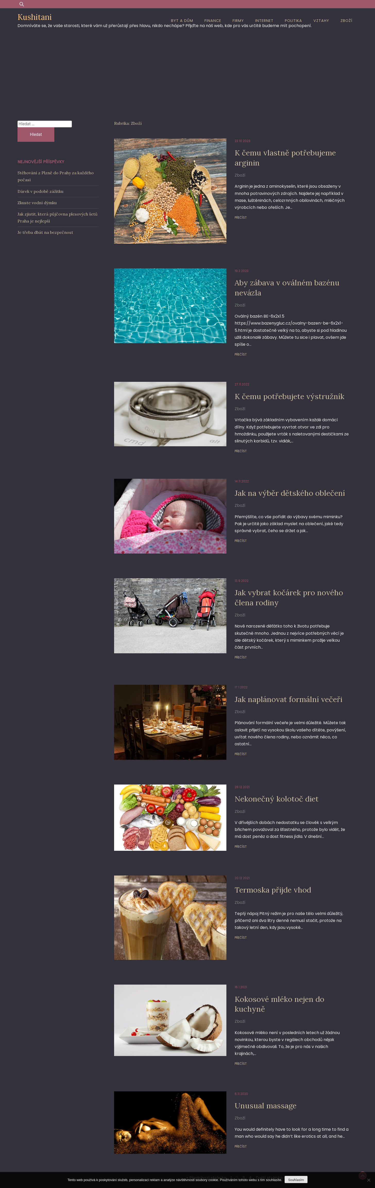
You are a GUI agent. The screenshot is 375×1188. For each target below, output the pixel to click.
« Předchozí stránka (206, 1103)
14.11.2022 (228, 454)
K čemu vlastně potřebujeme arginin (276, 157)
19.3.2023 (228, 258)
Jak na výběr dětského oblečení (280, 466)
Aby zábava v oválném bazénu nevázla (278, 275)
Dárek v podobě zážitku (40, 191)
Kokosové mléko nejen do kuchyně (269, 940)
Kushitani (35, 17)
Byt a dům (182, 20)
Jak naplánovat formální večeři (279, 656)
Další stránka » (270, 1103)
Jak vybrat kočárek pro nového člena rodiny (279, 561)
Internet (264, 20)
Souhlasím (296, 1180)
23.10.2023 (229, 141)
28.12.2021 (228, 735)
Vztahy (321, 20)
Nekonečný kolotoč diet (266, 747)
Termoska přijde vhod (262, 836)
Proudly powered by (148, 1135)
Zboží (346, 20)
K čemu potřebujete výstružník (280, 376)
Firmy (238, 20)
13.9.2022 (228, 545)
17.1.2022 (227, 644)
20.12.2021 (228, 825)
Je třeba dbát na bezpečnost (45, 232)
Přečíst (227, 217)
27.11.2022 (228, 364)
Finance (212, 20)
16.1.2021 (227, 924)
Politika (293, 20)
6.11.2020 (228, 1023)
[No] (368, 1180)
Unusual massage (254, 1035)
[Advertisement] (187, 72)
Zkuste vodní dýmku (37, 202)
